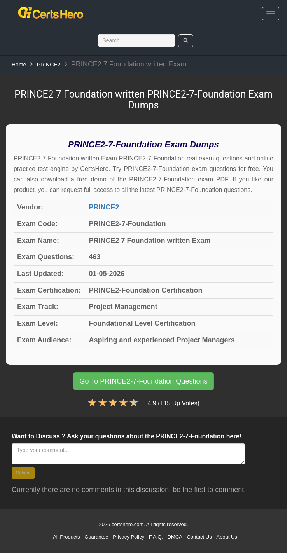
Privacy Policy (128, 537)
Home (19, 64)
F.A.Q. (156, 537)
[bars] (270, 13)
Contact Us (199, 537)
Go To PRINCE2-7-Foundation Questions (144, 381)
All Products (66, 537)
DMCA (175, 537)
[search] (185, 40)
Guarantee (96, 537)
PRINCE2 (49, 64)
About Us (226, 537)
